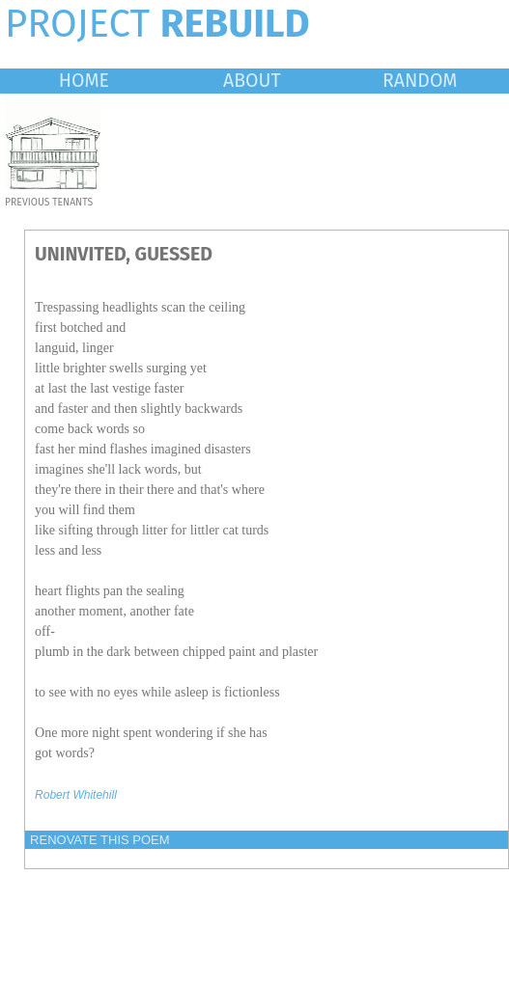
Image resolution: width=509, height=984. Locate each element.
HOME (84, 80)
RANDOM (419, 80)
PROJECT (157, 24)
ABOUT (252, 80)
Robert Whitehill (76, 795)
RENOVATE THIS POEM (99, 840)
